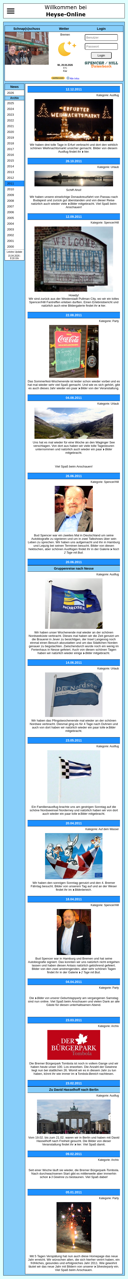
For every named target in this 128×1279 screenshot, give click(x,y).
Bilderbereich (83, 889)
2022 (10, 120)
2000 (10, 246)
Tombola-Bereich (88, 1073)
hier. (86, 151)
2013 (10, 172)
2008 (10, 200)
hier (103, 305)
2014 (10, 166)
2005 (10, 218)
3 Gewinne (57, 1177)
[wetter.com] (58, 78)
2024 (10, 109)
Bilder (73, 203)
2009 (10, 195)
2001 (10, 241)
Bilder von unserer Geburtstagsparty (59, 998)
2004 (10, 223)
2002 (10, 235)
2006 (10, 212)
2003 (10, 229)
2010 (10, 189)
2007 (10, 206)
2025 (10, 103)
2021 (10, 126)
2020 (10, 132)
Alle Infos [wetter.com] (73, 78)
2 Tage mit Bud (90, 972)
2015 (10, 160)
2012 (10, 177)
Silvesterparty (105, 1266)
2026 (10, 93)
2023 (10, 114)
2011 (10, 183)
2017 (10, 149)
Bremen (65, 34)
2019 (10, 137)
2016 (10, 155)
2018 (10, 143)
